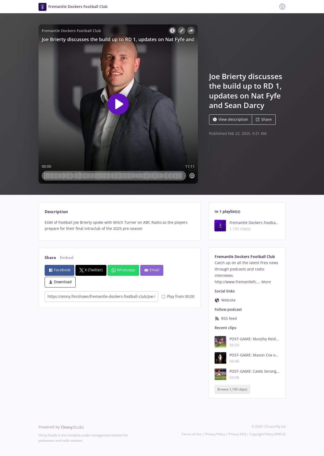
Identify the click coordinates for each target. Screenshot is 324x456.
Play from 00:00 (178, 296)
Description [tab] (56, 211)
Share (264, 119)
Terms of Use (192, 434)
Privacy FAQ (237, 434)
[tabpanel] (119, 225)
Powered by (61, 426)
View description (230, 119)
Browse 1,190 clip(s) (232, 389)
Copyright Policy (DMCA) (267, 434)
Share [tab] (50, 257)
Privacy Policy (215, 434)
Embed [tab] (67, 257)
